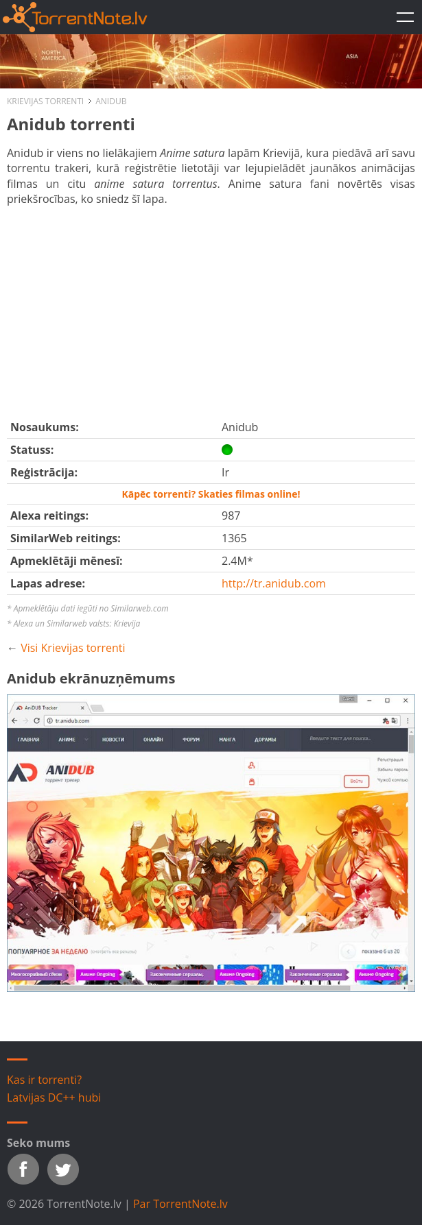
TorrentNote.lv (405, 17)
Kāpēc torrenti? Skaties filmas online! (210, 493)
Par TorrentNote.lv (180, 1203)
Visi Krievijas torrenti (73, 647)
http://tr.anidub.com (274, 583)
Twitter (63, 1169)
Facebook (23, 1169)
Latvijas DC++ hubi (54, 1097)
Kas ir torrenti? (44, 1079)
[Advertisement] (223, 310)
